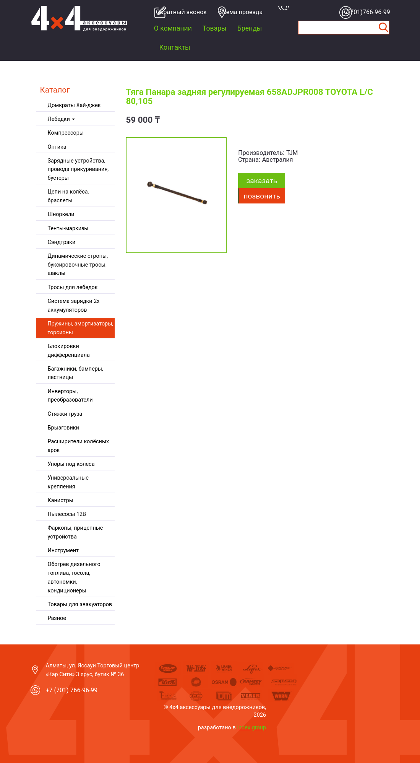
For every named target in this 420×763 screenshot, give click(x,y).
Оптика (57, 147)
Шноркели (61, 214)
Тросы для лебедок (73, 287)
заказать (261, 180)
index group (251, 727)
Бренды (249, 28)
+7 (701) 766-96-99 (72, 690)
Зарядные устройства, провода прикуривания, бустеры (78, 170)
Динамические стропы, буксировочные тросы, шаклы (78, 265)
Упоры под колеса (71, 464)
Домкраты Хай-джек (74, 105)
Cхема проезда (241, 12)
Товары (215, 28)
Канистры (60, 500)
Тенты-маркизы (68, 228)
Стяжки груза (65, 414)
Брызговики (63, 428)
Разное (57, 618)
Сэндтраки (62, 242)
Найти (383, 27)
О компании (173, 28)
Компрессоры (66, 133)
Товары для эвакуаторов (80, 604)
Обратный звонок (179, 12)
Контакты (174, 47)
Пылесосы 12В (67, 514)
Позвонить (262, 196)
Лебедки (61, 119)
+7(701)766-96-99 (364, 12)
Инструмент (63, 550)
